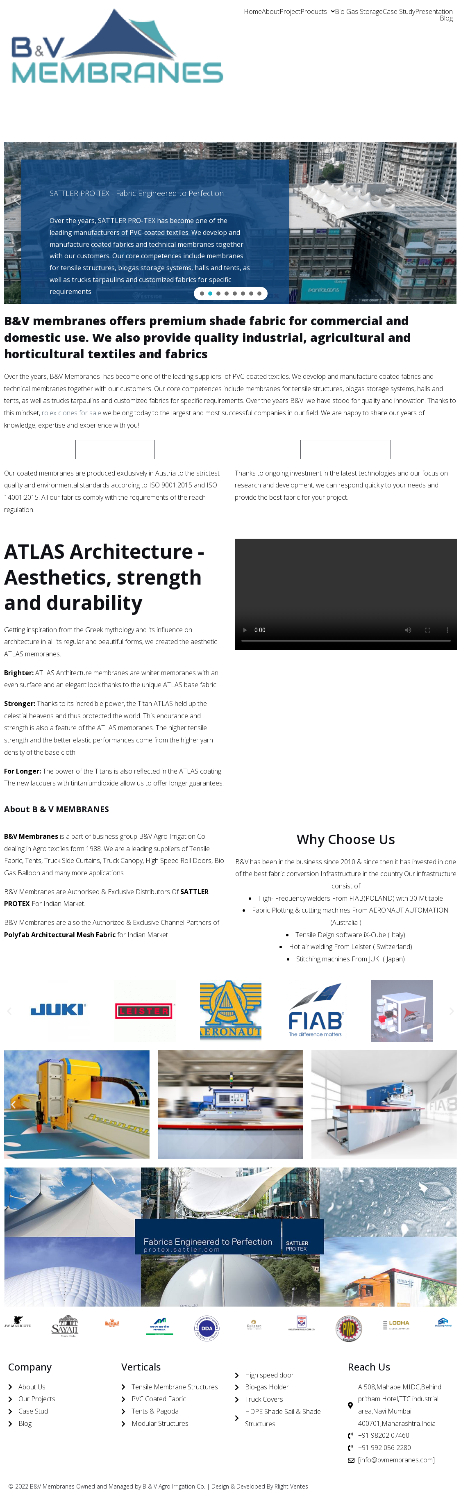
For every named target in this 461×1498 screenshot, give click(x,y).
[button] (317, 11)
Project (289, 11)
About (270, 11)
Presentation (434, 11)
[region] (230, 200)
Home (253, 11)
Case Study (399, 11)
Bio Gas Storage (359, 11)
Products (317, 11)
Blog (446, 18)
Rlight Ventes (291, 1486)
